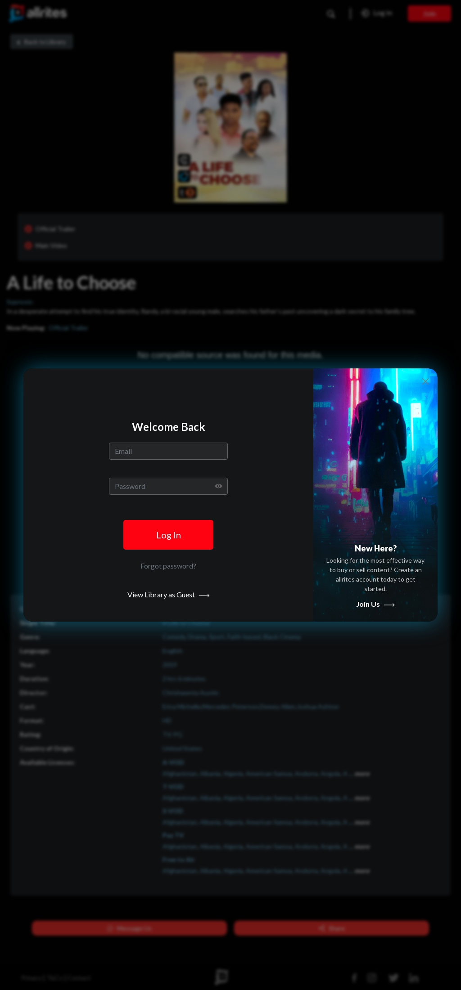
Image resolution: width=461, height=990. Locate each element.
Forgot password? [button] (168, 565)
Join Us (375, 615)
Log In (168, 534)
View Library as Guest (168, 605)
